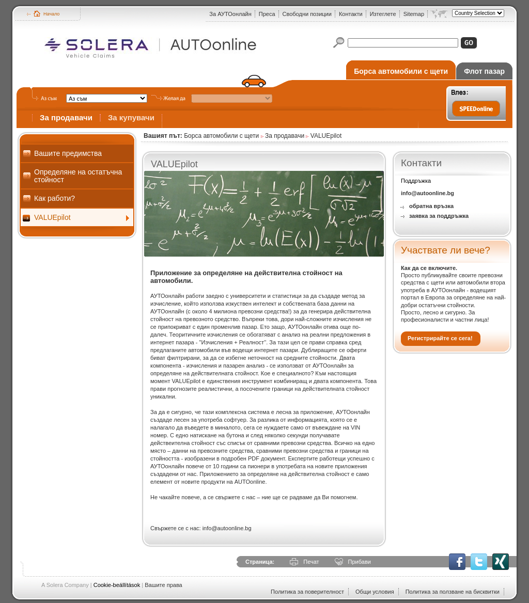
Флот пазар (484, 71)
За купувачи (131, 117)
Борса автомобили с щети (401, 71)
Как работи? (54, 198)
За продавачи (66, 117)
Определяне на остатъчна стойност (78, 175)
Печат (311, 562)
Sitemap (413, 14)
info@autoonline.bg (427, 193)
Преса (267, 14)
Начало (51, 14)
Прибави (359, 562)
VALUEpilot (52, 217)
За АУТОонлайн (230, 14)
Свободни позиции (307, 14)
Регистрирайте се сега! (440, 338)
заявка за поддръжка (439, 216)
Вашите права (163, 585)
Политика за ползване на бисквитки (453, 592)
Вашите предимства (68, 153)
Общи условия (374, 592)
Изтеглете (383, 14)
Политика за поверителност (307, 592)
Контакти (351, 14)
